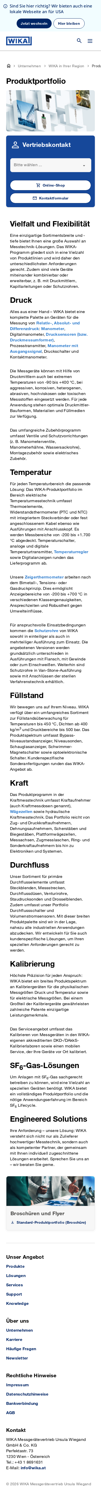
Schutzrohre (47, 599)
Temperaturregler (71, 520)
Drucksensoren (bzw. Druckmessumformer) (48, 306)
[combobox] (50, 134)
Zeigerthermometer (44, 545)
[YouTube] (10, 1473)
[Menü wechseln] (90, 41)
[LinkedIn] (43, 1473)
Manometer (52, 297)
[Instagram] (22, 1473)
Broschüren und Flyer (37, 1182)
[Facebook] (32, 1473)
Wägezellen (21, 780)
